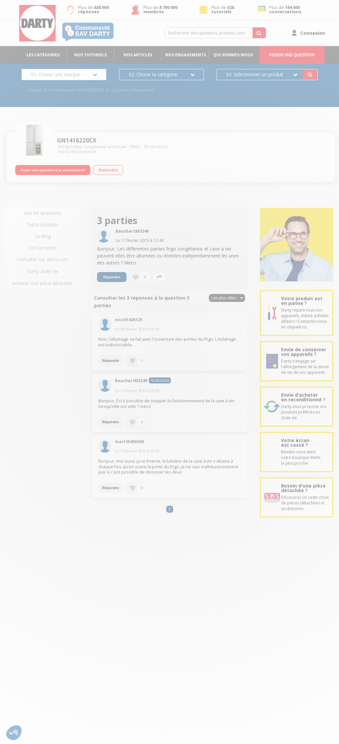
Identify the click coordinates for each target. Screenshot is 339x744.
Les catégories (43, 55)
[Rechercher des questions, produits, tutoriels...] (259, 33)
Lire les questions (42, 213)
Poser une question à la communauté (53, 169)
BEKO (135, 146)
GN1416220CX (76, 140)
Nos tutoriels (90, 55)
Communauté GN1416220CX (76, 90)
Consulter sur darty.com (42, 259)
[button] (14, 733)
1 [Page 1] (169, 509)
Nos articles (137, 55)
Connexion (312, 33)
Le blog (43, 236)
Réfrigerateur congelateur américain (92, 146)
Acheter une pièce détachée (42, 283)
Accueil (35, 90)
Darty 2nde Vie (42, 271)
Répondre (111, 277)
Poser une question (292, 55)
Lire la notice (42, 248)
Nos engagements (185, 55)
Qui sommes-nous (233, 55)
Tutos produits (42, 224)
